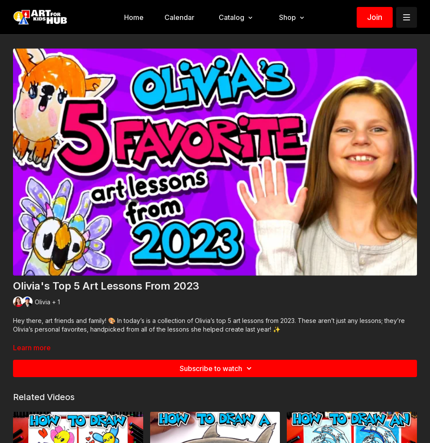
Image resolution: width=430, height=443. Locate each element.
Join (374, 17)
